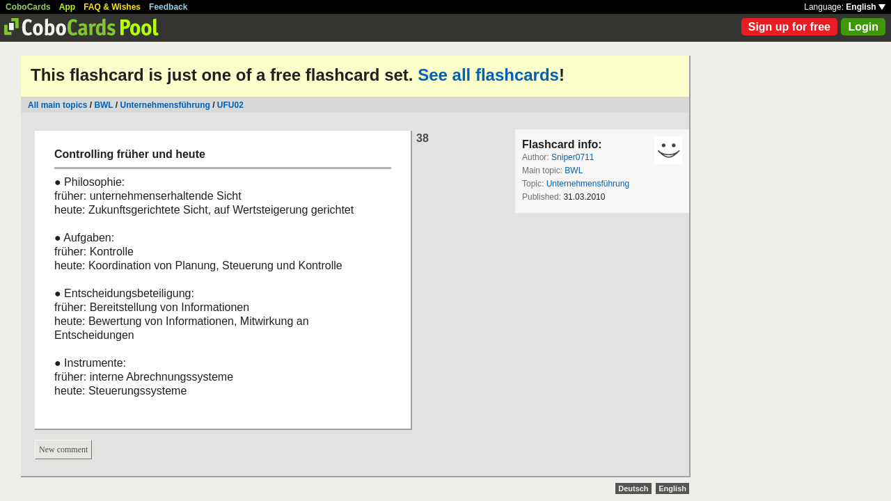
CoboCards (28, 7)
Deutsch (633, 488)
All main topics (57, 105)
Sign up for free (789, 27)
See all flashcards (488, 74)
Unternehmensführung (165, 105)
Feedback (168, 7)
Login (863, 27)
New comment (63, 449)
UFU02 (230, 105)
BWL (103, 105)
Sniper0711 (572, 157)
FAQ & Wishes (112, 7)
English (865, 7)
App (67, 7)
